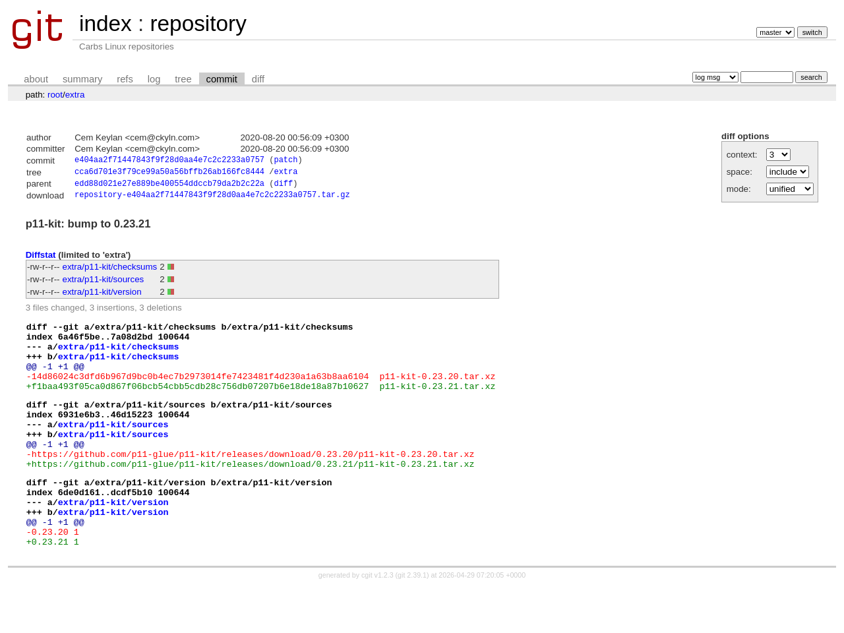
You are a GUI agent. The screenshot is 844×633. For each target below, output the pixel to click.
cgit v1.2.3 (377, 621)
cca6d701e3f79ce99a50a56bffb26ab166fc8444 (169, 173)
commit (221, 79)
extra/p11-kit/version (102, 296)
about (36, 79)
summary (82, 79)
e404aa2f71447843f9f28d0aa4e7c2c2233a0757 (169, 161)
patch (285, 161)
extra (75, 95)
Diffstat (41, 259)
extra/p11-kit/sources (103, 284)
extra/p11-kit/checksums (110, 271)
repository (198, 23)
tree (183, 79)
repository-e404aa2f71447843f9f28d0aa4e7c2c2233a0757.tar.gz (212, 199)
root (55, 95)
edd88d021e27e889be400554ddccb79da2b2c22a (169, 187)
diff (258, 79)
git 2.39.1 (412, 621)
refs (125, 79)
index (105, 23)
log (154, 79)
